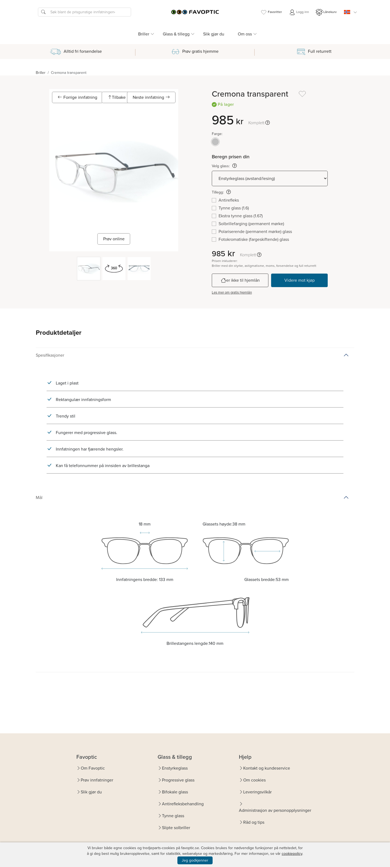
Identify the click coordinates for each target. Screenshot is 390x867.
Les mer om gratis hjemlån (232, 292)
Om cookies (254, 780)
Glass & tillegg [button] (176, 34)
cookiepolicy (292, 853)
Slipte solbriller (176, 828)
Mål (39, 497)
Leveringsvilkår (257, 792)
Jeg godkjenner (195, 860)
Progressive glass (178, 780)
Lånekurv (326, 12)
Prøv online (114, 239)
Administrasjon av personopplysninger (275, 810)
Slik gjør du (213, 34)
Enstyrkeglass (175, 768)
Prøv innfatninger (97, 780)
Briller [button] (143, 34)
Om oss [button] (245, 34)
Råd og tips (253, 822)
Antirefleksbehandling (183, 804)
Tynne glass (173, 816)
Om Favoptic (93, 768)
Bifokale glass (175, 792)
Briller (41, 72)
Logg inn (299, 12)
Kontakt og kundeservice (266, 768)
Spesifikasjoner (50, 355)
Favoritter (271, 12)
